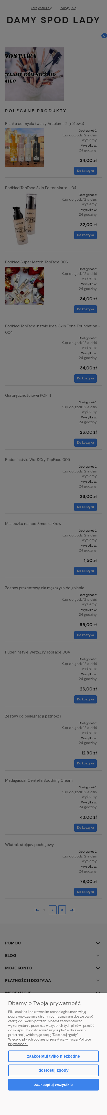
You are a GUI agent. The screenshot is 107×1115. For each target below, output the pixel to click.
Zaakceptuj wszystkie (53, 1084)
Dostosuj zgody (53, 1070)
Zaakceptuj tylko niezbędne (53, 1056)
